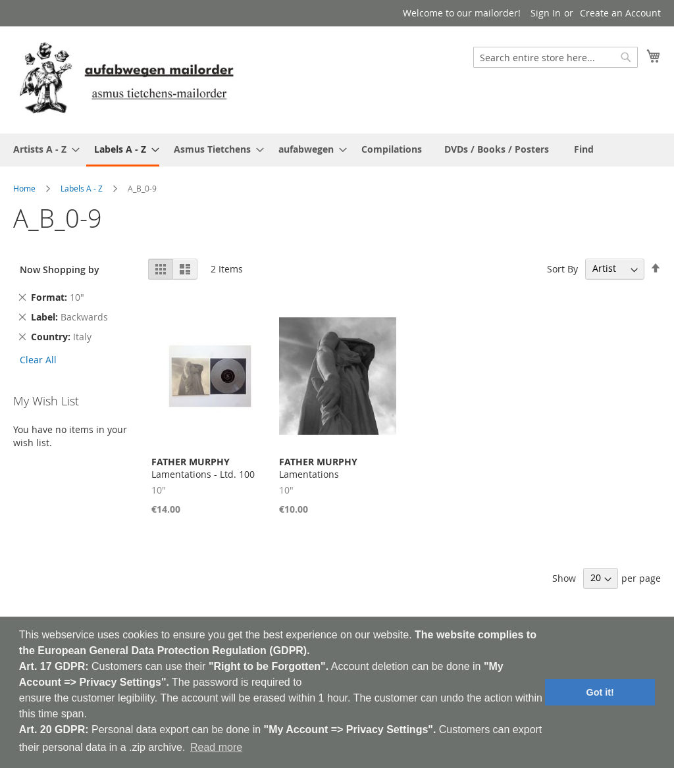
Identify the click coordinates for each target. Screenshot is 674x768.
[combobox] (555, 57)
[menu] (337, 150)
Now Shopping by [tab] (59, 269)
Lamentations (318, 467)
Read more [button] (216, 747)
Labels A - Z (82, 188)
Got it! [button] (600, 692)
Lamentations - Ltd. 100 (203, 467)
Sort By (562, 268)
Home (24, 188)
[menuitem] (42, 149)
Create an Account (620, 13)
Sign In (546, 13)
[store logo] (126, 79)
